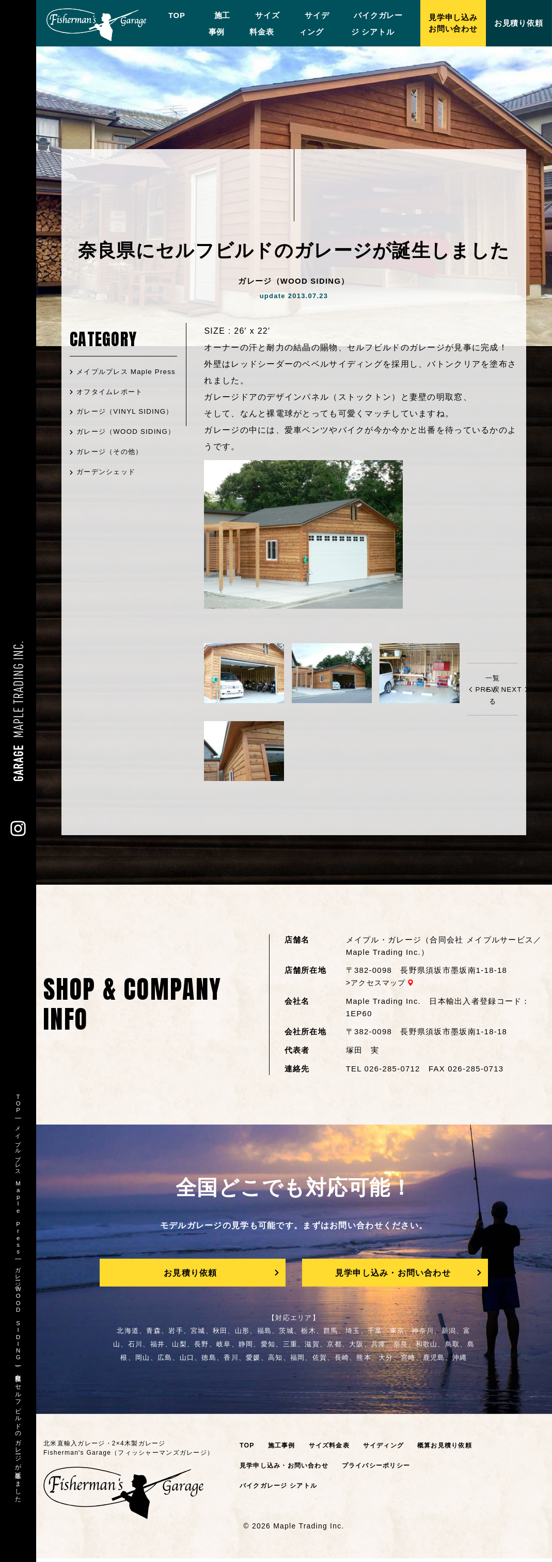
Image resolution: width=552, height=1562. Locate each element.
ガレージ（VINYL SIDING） (108, 432)
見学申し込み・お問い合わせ (392, 1274)
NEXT (512, 689)
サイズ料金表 (333, 1449)
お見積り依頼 (190, 1274)
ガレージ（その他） (112, 495)
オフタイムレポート (112, 405)
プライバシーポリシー (386, 1469)
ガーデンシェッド (108, 515)
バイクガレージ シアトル (281, 1489)
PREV (486, 689)
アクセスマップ (380, 983)
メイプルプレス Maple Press (117, 378)
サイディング (391, 1449)
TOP (171, 15)
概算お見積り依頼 (456, 1449)
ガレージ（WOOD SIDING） (109, 467)
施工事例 (283, 1449)
